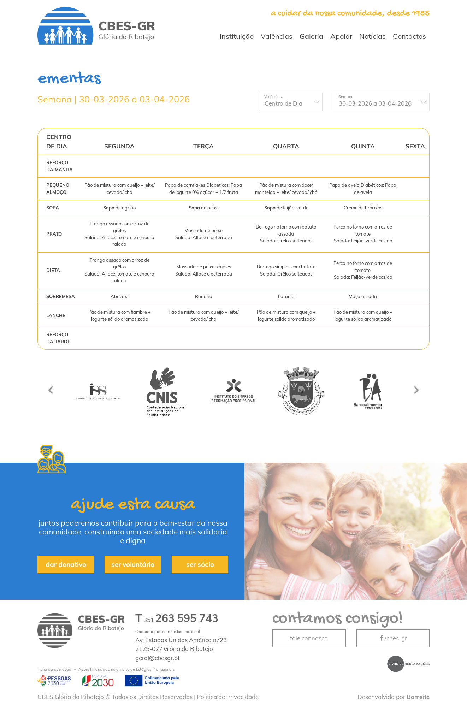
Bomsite (418, 696)
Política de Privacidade (228, 696)
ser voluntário (132, 564)
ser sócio (200, 564)
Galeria (311, 36)
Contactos (409, 36)
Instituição (237, 36)
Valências (276, 36)
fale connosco (309, 638)
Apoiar (341, 36)
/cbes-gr (393, 638)
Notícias (372, 36)
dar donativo (66, 564)
